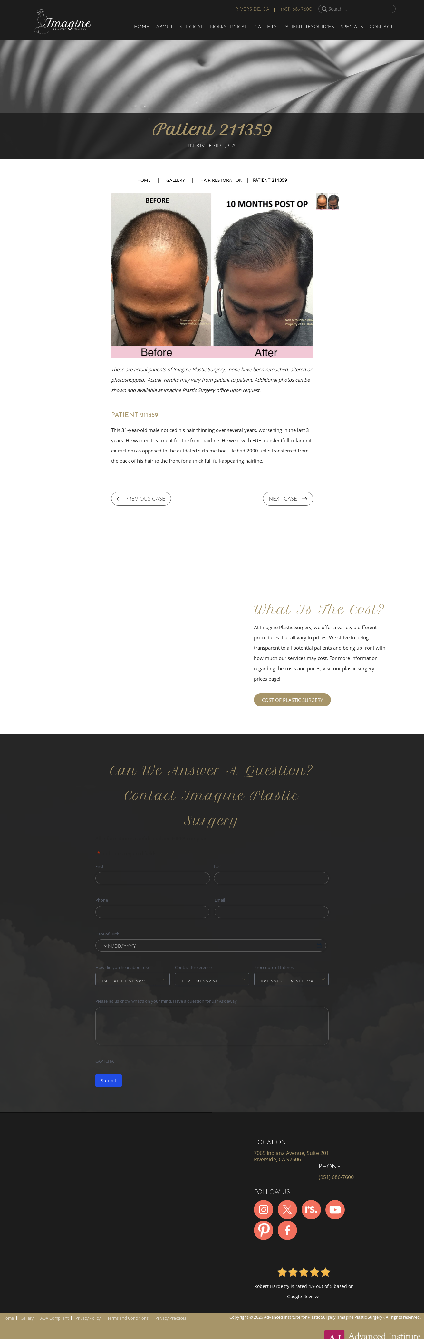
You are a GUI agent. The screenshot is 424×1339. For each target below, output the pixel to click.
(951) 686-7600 (296, 9)
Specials (352, 27)
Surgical (191, 27)
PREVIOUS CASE (141, 499)
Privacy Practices (170, 1318)
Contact (381, 27)
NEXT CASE (288, 499)
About (164, 27)
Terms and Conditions (128, 1318)
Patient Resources (308, 27)
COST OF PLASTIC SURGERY (292, 700)
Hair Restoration (221, 180)
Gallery (265, 27)
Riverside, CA (253, 9)
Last (218, 866)
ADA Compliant (54, 1318)
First (99, 866)
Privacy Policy (88, 1318)
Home (141, 27)
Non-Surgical (229, 27)
